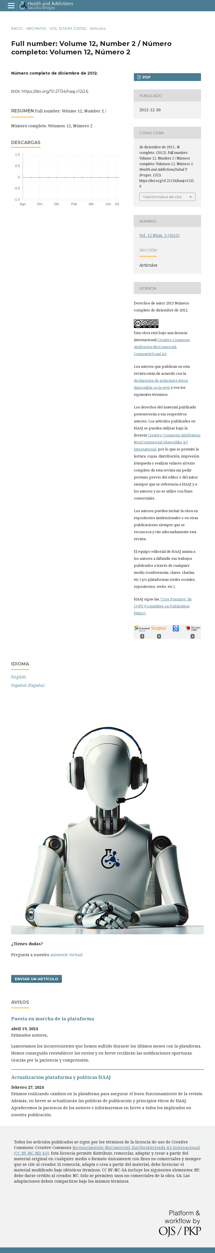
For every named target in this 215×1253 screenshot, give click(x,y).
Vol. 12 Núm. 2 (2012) (68, 28)
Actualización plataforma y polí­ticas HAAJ (61, 1077)
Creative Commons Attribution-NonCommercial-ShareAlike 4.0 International (167, 442)
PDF (146, 77)
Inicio (17, 28)
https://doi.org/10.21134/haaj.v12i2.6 (55, 91)
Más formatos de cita (162, 197)
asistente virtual (66, 954)
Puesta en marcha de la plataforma (52, 1019)
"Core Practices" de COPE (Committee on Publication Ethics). (163, 606)
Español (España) (28, 685)
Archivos (36, 28)
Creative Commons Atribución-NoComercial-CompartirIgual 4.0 (162, 346)
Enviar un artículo (36, 979)
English (18, 676)
